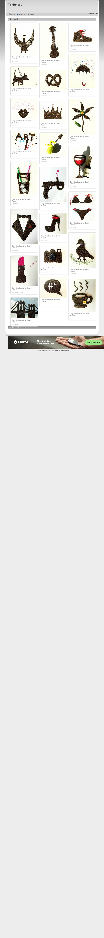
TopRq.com (55, 350)
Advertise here (92, 14)
